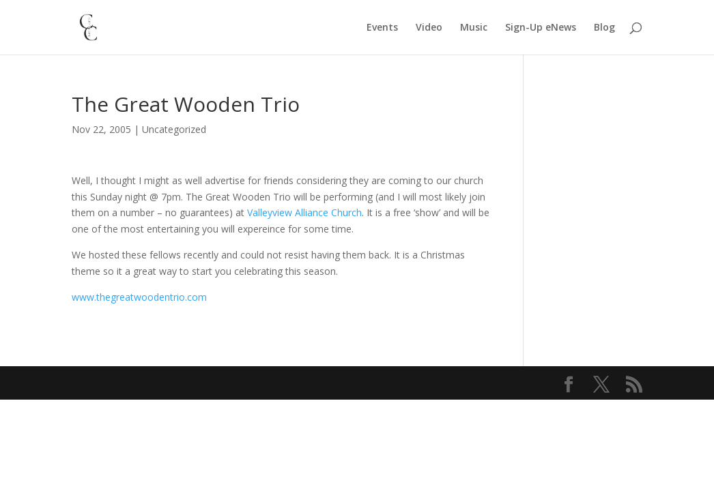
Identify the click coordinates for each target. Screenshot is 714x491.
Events (382, 28)
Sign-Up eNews (540, 28)
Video (429, 28)
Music (473, 28)
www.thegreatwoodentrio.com (139, 297)
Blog (604, 28)
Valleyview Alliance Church (304, 212)
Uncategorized (174, 129)
